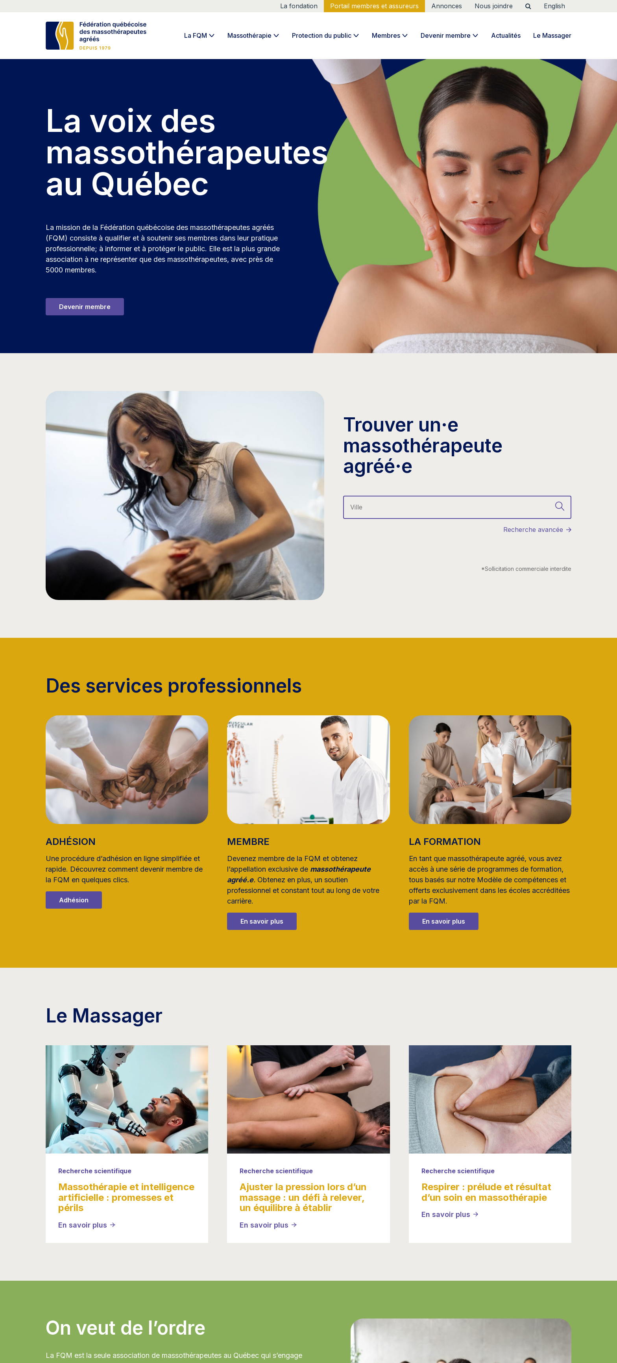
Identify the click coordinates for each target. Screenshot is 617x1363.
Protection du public (321, 35)
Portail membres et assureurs (374, 6)
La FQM (195, 35)
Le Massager (552, 35)
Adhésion (74, 900)
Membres (386, 35)
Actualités (506, 35)
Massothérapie (249, 35)
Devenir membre (446, 35)
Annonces (446, 6)
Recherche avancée (533, 529)
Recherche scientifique (94, 1171)
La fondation (299, 6)
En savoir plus (261, 921)
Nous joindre (494, 6)
